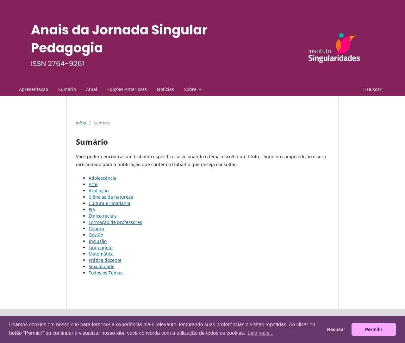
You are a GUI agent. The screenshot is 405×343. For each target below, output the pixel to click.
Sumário (67, 89)
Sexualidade (102, 266)
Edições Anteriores (127, 89)
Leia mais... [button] (261, 333)
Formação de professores (115, 222)
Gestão (96, 235)
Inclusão (98, 241)
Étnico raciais (103, 216)
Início (81, 123)
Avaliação (99, 191)
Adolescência (102, 178)
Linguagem (101, 247)
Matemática (101, 254)
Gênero (96, 229)
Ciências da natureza (111, 197)
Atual (91, 89)
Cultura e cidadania (109, 203)
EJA (92, 210)
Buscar (372, 89)
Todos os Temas (105, 273)
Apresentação (33, 89)
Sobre (191, 89)
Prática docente (105, 260)
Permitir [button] (373, 329)
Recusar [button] (336, 329)
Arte (93, 184)
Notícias (165, 89)
